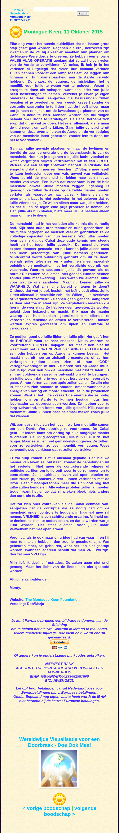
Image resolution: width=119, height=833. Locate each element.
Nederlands (18, 13)
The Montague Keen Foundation (52, 600)
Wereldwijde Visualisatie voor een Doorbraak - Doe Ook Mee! (59, 742)
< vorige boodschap (46, 808)
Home (17, 10)
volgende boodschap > (70, 811)
